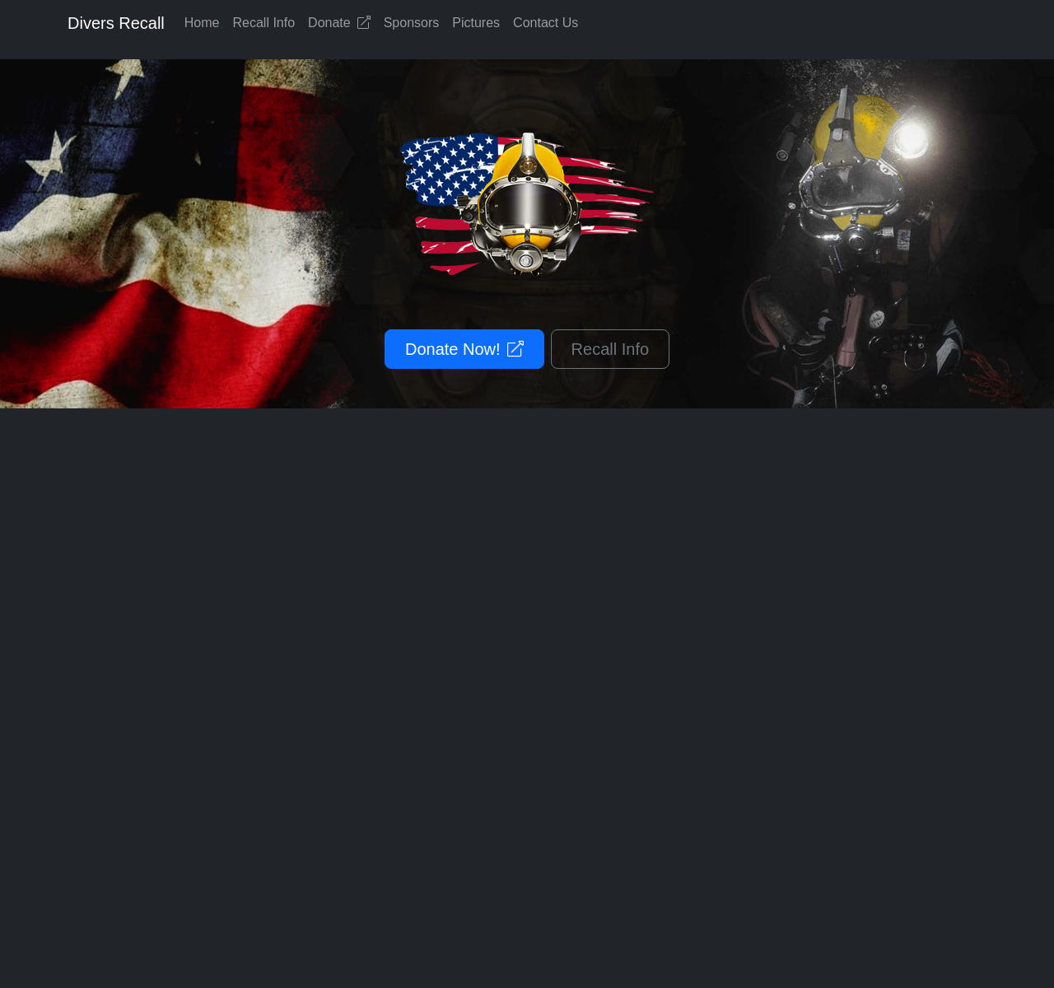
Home (202, 23)
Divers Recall (116, 23)
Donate (339, 23)
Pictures (476, 23)
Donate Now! (464, 349)
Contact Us (545, 23)
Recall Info (264, 23)
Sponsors (412, 23)
